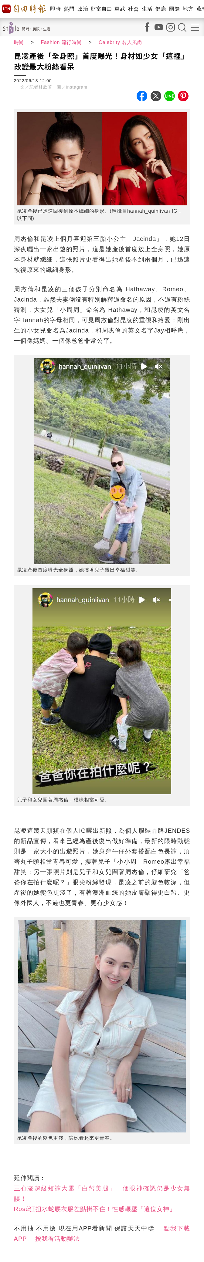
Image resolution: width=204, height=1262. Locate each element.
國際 (174, 9)
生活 (147, 9)
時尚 (19, 42)
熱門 (69, 9)
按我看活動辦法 (57, 1238)
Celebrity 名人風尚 (121, 42)
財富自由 (101, 9)
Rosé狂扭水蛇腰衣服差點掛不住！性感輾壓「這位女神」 (95, 1209)
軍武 (119, 9)
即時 (55, 9)
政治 (82, 9)
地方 (188, 9)
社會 (133, 9)
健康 (160, 9)
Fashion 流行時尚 (62, 42)
